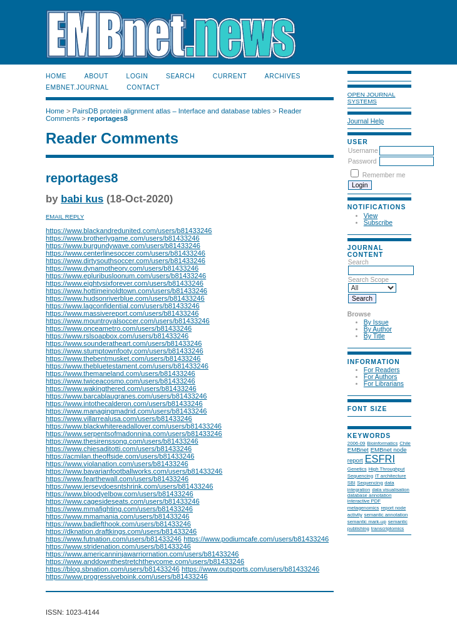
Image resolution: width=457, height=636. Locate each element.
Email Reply (65, 216)
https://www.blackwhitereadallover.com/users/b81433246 (134, 426)
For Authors (381, 376)
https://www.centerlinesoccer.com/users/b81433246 (125, 253)
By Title (374, 336)
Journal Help (365, 121)
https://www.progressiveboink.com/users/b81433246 (127, 576)
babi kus (82, 199)
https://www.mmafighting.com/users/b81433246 (119, 509)
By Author (378, 329)
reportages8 (108, 118)
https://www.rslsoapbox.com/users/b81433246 (117, 336)
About (96, 76)
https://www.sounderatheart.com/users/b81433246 (124, 343)
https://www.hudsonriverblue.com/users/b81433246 (125, 298)
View (370, 215)
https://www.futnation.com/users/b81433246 (114, 539)
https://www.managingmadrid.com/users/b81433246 (126, 411)
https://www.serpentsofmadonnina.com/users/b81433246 (134, 433)
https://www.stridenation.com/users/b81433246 (118, 546)
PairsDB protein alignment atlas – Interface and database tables (172, 111)
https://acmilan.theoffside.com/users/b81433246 (120, 456)
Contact (143, 87)
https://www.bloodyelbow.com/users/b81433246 (119, 494)
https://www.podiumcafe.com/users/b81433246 (256, 539)
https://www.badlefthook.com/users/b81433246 (118, 524)
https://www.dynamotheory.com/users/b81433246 (122, 268)
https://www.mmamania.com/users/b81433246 (117, 516)
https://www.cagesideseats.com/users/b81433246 (123, 501)
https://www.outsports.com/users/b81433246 (250, 569)
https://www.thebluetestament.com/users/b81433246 (127, 366)
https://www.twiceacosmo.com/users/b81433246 (120, 381)
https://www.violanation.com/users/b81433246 (117, 463)
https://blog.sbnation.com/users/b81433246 (113, 569)
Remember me (384, 175)
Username (363, 150)
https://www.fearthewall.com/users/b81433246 (117, 478)
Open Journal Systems (371, 98)
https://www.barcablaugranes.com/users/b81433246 (126, 396)
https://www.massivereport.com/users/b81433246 (122, 313)
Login (137, 76)
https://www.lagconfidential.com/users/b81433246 (123, 306)
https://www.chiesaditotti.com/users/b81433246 (119, 448)
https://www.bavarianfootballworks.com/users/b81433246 (134, 471)
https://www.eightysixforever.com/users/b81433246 (124, 283)
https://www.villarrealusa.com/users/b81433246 (119, 418)
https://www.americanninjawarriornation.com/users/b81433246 (142, 554)
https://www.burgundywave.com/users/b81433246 (123, 245)
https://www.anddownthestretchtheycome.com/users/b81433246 (145, 561)
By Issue (376, 322)
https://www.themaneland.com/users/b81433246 (120, 373)
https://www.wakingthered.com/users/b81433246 (121, 388)
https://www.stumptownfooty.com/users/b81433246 (124, 351)
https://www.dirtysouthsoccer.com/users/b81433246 (125, 260)
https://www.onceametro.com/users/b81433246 (119, 328)
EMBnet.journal (77, 87)
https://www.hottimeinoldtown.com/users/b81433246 (126, 291)
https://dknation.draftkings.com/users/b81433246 (121, 531)
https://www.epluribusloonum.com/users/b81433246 (126, 275)
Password (362, 161)
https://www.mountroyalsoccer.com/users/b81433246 (128, 321)
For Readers (382, 370)
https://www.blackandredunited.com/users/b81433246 (129, 230)
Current (230, 76)
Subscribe (378, 222)
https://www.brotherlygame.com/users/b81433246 (123, 238)
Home (56, 76)
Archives (282, 76)
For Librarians (384, 383)
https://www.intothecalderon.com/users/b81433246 (124, 403)
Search (180, 76)
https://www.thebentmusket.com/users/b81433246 (123, 358)
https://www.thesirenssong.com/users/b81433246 (122, 441)
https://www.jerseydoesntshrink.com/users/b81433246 (129, 486)
